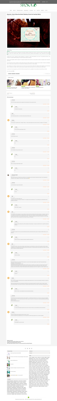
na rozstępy (8, 86)
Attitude (30, 359)
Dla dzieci (31, 10)
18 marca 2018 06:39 (13, 148)
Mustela (30, 376)
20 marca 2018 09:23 (16, 155)
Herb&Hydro (48, 368)
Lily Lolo (48, 371)
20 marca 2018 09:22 (16, 107)
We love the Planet (34, 384)
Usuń (48, 124)
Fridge (44, 367)
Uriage (30, 384)
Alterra (34, 358)
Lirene (30, 372)
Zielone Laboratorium (35, 385)
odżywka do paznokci (17, 389)
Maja (12, 196)
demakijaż (37, 86)
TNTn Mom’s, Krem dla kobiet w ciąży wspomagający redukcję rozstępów (12, 88)
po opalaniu (8, 392)
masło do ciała (20, 388)
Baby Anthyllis (41, 359)
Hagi (39, 368)
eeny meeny (42, 385)
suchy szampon (9, 393)
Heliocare (42, 368)
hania (12, 113)
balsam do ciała (16, 380)
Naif (44, 376)
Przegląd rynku (20, 10)
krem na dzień (13, 73)
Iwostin (35, 371)
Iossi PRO (32, 371)
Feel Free (34, 367)
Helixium (45, 368)
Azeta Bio (35, 359)
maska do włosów (15, 388)
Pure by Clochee (31, 380)
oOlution (46, 385)
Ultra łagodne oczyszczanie (39, 87)
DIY (34, 10)
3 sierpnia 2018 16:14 (13, 260)
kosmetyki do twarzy (24, 384)
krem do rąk (17, 385)
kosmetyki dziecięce (9, 385)
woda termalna (19, 393)
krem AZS (10, 73)
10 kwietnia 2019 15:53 (16, 306)
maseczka (11, 388)
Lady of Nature (38, 371)
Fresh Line (41, 367)
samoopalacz (21, 392)
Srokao (16, 106)
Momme (43, 375)
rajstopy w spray (17, 392)
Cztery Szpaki (43, 363)
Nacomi (33, 376)
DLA (46, 363)
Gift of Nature (34, 368)
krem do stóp (21, 385)
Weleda (38, 384)
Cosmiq (37, 363)
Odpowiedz (44, 124)
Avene (32, 359)
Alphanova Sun (31, 358)
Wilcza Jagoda (41, 384)
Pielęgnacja (26, 10)
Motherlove (46, 375)
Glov (37, 368)
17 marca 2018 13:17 (13, 114)
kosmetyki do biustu (18, 384)
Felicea (37, 367)
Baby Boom (45, 359)
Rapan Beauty (38, 380)
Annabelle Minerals (43, 358)
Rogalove (45, 380)
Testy (46, 10)
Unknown (13, 120)
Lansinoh (46, 371)
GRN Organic (47, 367)
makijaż (8, 388)
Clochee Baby (33, 363)
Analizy (14, 10)
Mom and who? (39, 375)
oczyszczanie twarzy (12, 389)
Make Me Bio (45, 372)
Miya (29, 375)
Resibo (42, 380)
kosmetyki (8, 384)
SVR (47, 380)
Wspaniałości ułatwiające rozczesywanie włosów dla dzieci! (17, 367)
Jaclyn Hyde (11, 363)
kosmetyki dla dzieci (13, 384)
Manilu (48, 372)
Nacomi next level (37, 376)
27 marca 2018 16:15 (13, 230)
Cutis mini (40, 363)
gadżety (42, 10)
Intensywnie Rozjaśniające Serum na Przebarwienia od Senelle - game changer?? (28, 88)
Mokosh (36, 375)
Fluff (38, 367)
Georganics (30, 368)
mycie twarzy (24, 388)
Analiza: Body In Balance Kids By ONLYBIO (15, 352)
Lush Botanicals (41, 372)
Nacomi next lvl (41, 376)
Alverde (37, 358)
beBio (39, 385)
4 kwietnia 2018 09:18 (16, 253)
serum (25, 392)
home (11, 10)
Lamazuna (42, 371)
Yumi (29, 385)
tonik (15, 393)
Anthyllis (47, 358)
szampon (13, 393)
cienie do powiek (21, 380)
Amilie (39, 358)
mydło (8, 389)
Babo (38, 359)
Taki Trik (38, 10)
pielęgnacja (17, 73)
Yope (44, 384)
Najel (46, 376)
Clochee (30, 363)
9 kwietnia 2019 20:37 (13, 296)
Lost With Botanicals (34, 372)
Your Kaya (47, 384)
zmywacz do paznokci (24, 393)
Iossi (29, 371)
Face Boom (30, 367)
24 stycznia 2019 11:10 (16, 289)
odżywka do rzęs (23, 389)
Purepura (35, 380)
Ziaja (31, 385)
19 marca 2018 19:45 (13, 183)
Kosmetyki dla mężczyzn (10, 380)
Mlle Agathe (32, 375)
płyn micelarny (12, 392)
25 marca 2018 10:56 (16, 222)
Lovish (38, 372)
